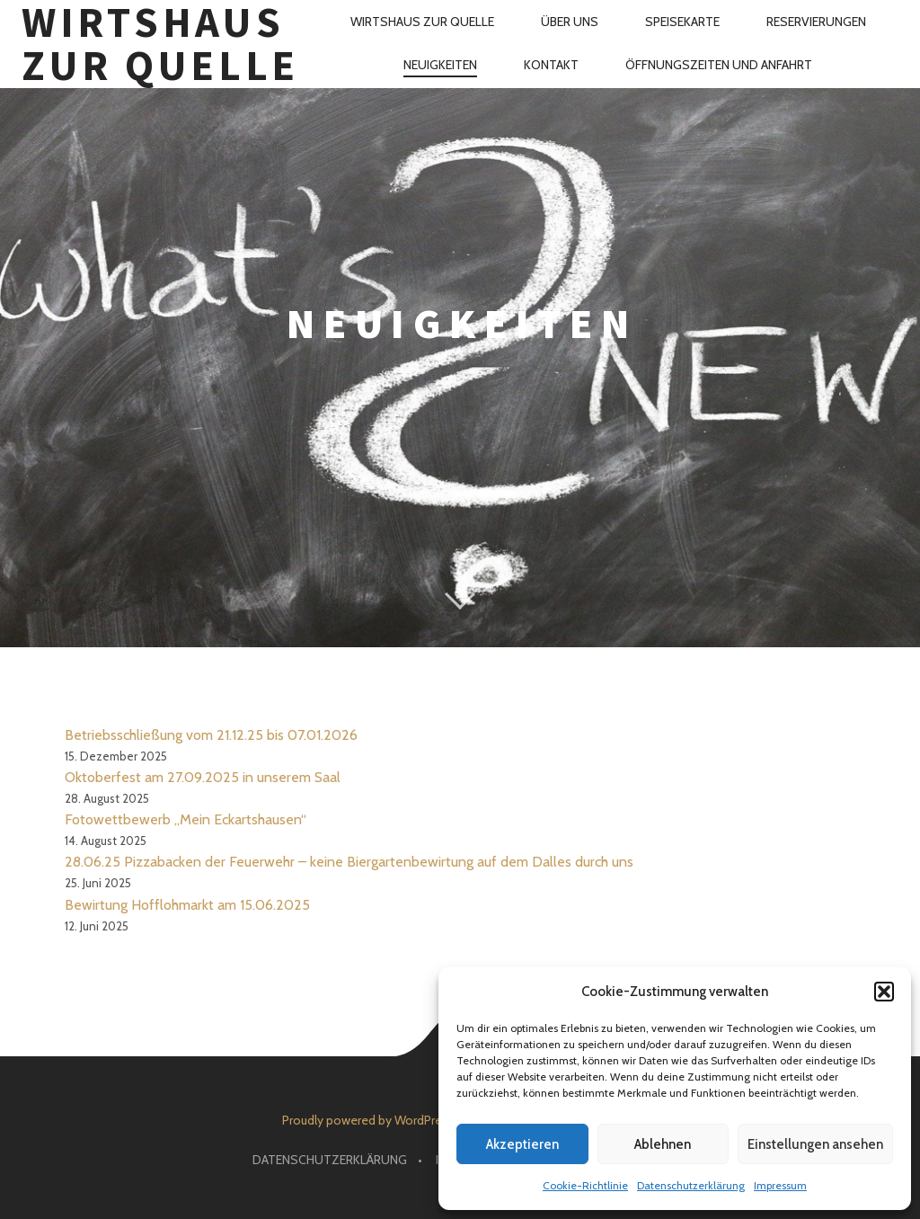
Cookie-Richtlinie (585, 1185)
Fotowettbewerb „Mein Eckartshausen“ (185, 819)
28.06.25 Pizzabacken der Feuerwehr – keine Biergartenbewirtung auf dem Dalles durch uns (349, 861)
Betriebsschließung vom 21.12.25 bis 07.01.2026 (211, 734)
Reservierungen (816, 21)
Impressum (780, 1185)
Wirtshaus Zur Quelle (160, 44)
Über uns (569, 21)
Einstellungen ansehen (815, 1144)
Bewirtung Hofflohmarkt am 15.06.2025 (187, 904)
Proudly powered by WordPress (368, 1120)
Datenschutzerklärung (691, 1185)
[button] (884, 992)
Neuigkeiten (440, 65)
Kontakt (551, 65)
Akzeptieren (522, 1144)
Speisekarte (682, 21)
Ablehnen (662, 1144)
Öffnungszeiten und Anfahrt (718, 65)
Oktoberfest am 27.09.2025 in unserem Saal (203, 777)
